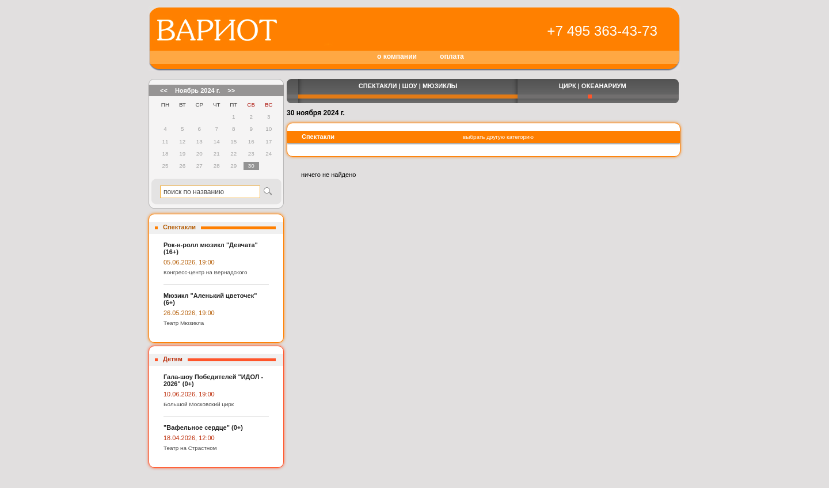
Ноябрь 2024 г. (197, 90)
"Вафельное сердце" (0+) (203, 427)
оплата (452, 56)
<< (164, 90)
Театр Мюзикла (183, 323)
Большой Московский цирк (198, 404)
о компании (397, 56)
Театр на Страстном (190, 448)
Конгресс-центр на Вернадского (205, 272)
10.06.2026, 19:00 (189, 394)
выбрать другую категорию (498, 137)
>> (231, 90)
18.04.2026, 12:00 (189, 437)
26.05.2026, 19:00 (189, 312)
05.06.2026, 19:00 (189, 262)
